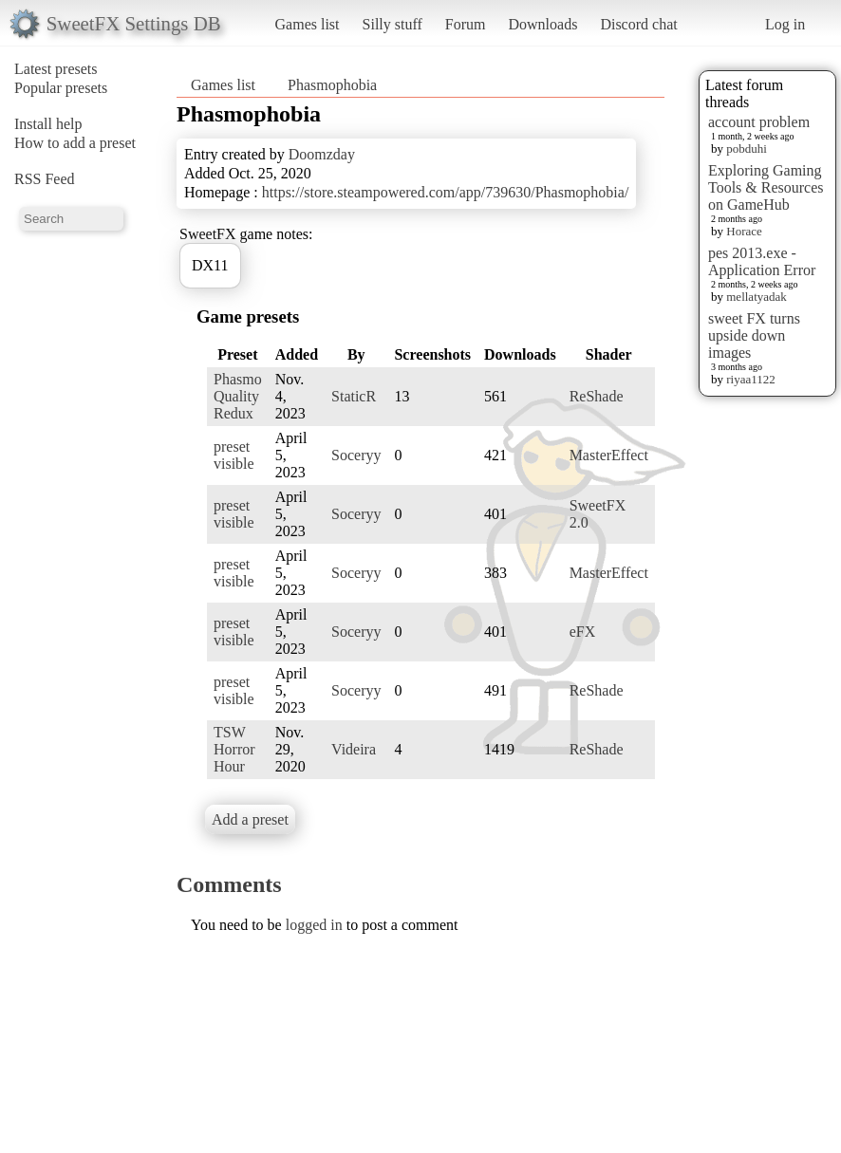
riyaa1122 (751, 379)
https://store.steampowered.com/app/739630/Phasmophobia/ (445, 192)
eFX (583, 631)
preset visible (234, 455)
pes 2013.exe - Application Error (761, 261)
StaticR (353, 396)
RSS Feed (44, 179)
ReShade (597, 396)
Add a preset (250, 819)
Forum (465, 24)
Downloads (542, 24)
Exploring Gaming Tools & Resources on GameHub (766, 187)
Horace (744, 231)
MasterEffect (609, 455)
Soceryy (356, 455)
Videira (353, 749)
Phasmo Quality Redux (238, 396)
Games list (307, 24)
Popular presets (60, 88)
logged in (314, 925)
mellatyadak (756, 296)
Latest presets (56, 69)
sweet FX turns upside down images (754, 335)
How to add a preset (75, 143)
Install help (48, 124)
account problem (759, 122)
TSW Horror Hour (234, 749)
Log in (785, 24)
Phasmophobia (332, 85)
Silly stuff (392, 24)
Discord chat (638, 24)
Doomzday (322, 154)
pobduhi (746, 148)
